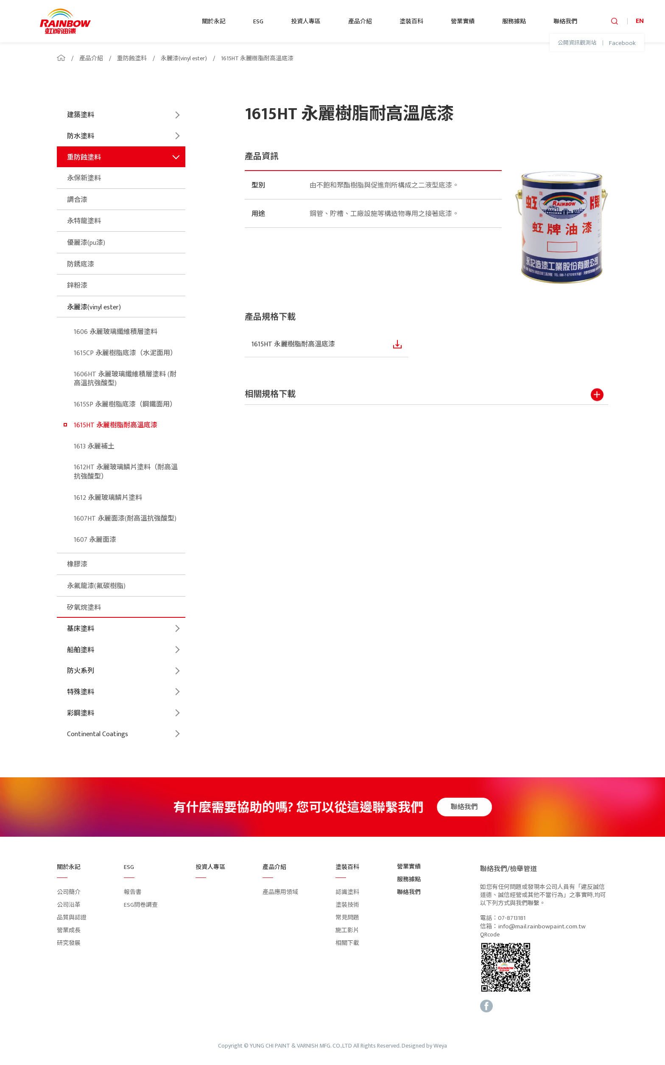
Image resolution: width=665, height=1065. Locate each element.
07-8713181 (511, 918)
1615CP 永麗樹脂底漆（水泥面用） (125, 353)
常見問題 (347, 917)
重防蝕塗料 (132, 58)
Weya (440, 1046)
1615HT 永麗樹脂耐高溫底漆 (257, 58)
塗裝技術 (347, 905)
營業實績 (463, 21)
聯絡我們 (565, 21)
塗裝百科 (411, 21)
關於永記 (214, 21)
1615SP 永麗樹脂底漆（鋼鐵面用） (125, 404)
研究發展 (69, 943)
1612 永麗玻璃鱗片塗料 (108, 498)
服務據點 (514, 21)
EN (640, 21)
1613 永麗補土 (94, 446)
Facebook (622, 43)
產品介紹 (360, 21)
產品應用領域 (280, 892)
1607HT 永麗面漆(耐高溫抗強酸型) (125, 518)
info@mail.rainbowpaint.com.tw (542, 926)
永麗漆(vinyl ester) (184, 58)
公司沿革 (69, 905)
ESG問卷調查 (141, 905)
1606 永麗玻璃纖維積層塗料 (115, 332)
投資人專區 (306, 21)
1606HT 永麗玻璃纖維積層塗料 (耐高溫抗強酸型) (125, 379)
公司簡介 (69, 892)
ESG (258, 21)
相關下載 (347, 943)
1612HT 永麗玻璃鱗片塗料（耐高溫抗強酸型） (126, 472)
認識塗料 (347, 892)
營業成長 (69, 930)
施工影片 (347, 930)
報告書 (133, 892)
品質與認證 (72, 917)
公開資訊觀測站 (577, 43)
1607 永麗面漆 (95, 540)
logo (65, 21)
